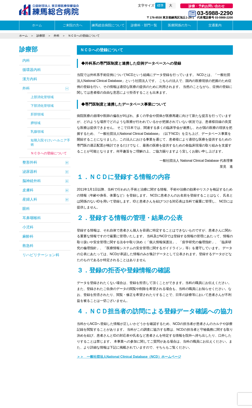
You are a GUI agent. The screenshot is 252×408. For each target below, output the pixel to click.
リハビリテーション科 (40, 255)
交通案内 (215, 25)
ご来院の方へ (72, 25)
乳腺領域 (37, 131)
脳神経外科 (31, 181)
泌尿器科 (29, 172)
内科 (26, 60)
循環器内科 (31, 70)
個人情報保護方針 (91, 390)
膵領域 (35, 123)
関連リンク (49, 390)
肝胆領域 (37, 114)
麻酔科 (28, 236)
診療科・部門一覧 (144, 25)
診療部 (28, 49)
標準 (160, 5)
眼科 (26, 209)
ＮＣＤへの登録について (49, 153)
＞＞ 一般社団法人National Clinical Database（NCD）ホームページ (129, 356)
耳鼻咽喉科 (31, 218)
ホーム (37, 25)
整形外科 (29, 162)
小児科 (28, 227)
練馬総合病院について (108, 25)
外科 (26, 88)
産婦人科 (29, 199)
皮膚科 (28, 190)
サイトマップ (68, 390)
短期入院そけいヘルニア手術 (50, 142)
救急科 (28, 246)
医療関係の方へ (179, 25)
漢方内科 (29, 79)
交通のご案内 (29, 390)
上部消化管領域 (42, 97)
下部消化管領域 (42, 105)
